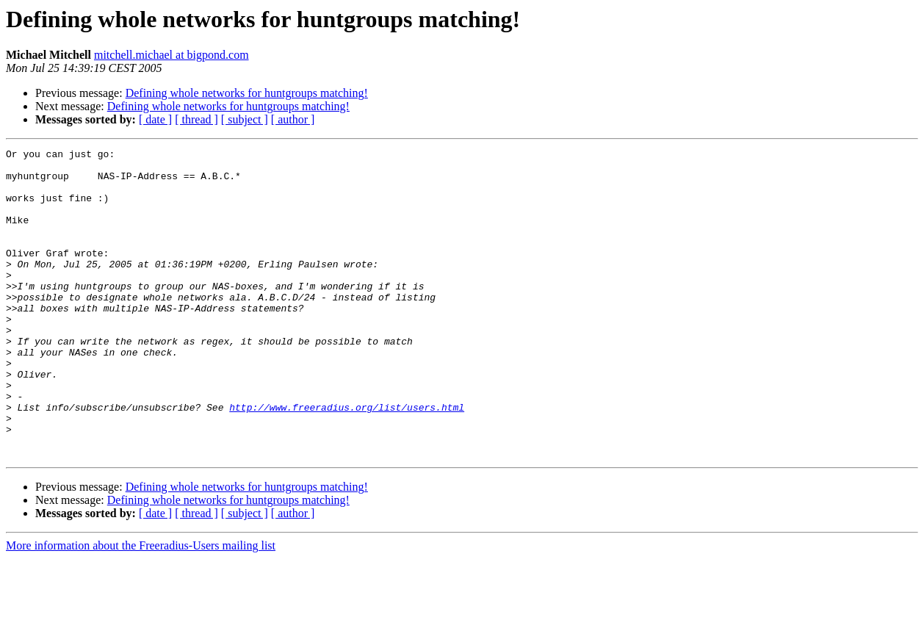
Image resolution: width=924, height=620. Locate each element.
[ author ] (293, 119)
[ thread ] (196, 119)
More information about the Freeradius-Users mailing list (140, 607)
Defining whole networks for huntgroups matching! (247, 93)
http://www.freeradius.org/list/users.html (346, 459)
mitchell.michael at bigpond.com (171, 54)
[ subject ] (244, 119)
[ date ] (155, 119)
